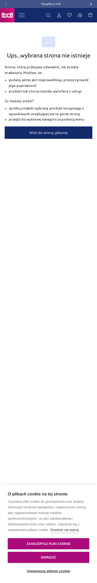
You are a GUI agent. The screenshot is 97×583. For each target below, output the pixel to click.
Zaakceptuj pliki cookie (49, 544)
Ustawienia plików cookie (48, 571)
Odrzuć (48, 557)
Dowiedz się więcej (64, 530)
